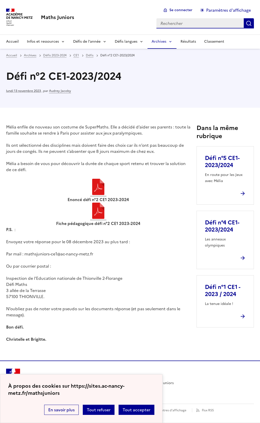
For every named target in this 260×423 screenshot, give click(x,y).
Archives (159, 41)
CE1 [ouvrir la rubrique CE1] (76, 55)
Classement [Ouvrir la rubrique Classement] (214, 41)
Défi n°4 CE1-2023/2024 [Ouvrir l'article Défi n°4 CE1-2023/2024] (222, 226)
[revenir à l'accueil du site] (57, 17)
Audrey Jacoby (60, 91)
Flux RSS (208, 410)
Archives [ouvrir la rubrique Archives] (30, 55)
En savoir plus (61, 410)
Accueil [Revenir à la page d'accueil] (12, 41)
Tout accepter (136, 410)
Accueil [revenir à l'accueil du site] (11, 55)
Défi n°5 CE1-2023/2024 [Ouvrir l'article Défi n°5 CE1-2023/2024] (222, 161)
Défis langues (126, 41)
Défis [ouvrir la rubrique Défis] (89, 55)
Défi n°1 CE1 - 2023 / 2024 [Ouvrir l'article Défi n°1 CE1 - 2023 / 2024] (222, 290)
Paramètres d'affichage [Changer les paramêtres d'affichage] (228, 10)
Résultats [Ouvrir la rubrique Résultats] (188, 41)
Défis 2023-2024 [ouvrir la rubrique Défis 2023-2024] (55, 55)
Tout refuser (98, 410)
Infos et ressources (43, 41)
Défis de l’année (87, 41)
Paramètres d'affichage (169, 410)
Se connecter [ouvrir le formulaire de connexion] (180, 10)
